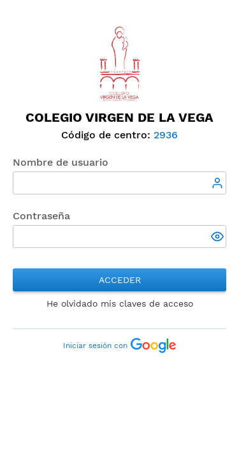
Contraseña (41, 216)
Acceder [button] (120, 280)
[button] (218, 237)
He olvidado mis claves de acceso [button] (120, 303)
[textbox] (119, 182)
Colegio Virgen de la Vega (119, 117)
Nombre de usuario (60, 162)
